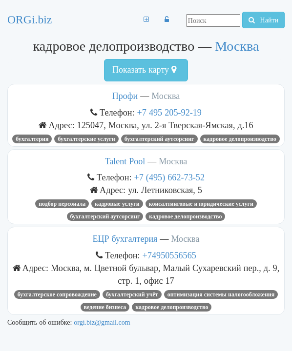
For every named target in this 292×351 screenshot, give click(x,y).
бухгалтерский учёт (132, 294)
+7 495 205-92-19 (169, 112)
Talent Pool (125, 161)
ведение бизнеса (105, 307)
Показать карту (144, 69)
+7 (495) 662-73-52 (169, 177)
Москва (237, 46)
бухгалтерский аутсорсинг (159, 139)
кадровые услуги (117, 204)
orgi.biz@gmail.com (102, 322)
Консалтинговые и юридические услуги (201, 204)
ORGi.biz (29, 19)
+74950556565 (169, 255)
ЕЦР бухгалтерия (125, 238)
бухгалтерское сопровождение (57, 294)
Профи (125, 96)
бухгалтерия (32, 139)
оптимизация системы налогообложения (221, 294)
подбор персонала (62, 204)
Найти (263, 20)
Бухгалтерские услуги (86, 139)
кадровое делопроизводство (240, 139)
